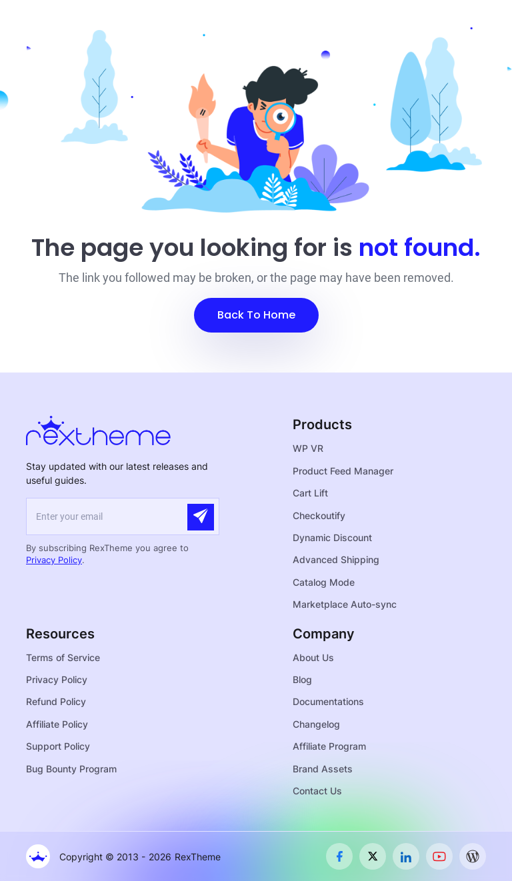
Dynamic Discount (332, 537)
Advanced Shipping (336, 559)
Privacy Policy (54, 559)
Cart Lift (310, 492)
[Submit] (200, 517)
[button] (256, 315)
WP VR (308, 448)
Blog (302, 679)
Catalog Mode (324, 582)
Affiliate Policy (57, 724)
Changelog (316, 724)
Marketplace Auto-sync (345, 604)
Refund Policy (56, 701)
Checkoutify (319, 515)
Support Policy (58, 746)
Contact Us (317, 790)
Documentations (328, 701)
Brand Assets (323, 768)
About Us (313, 657)
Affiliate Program (329, 746)
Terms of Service (63, 657)
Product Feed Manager (343, 470)
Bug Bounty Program (71, 768)
